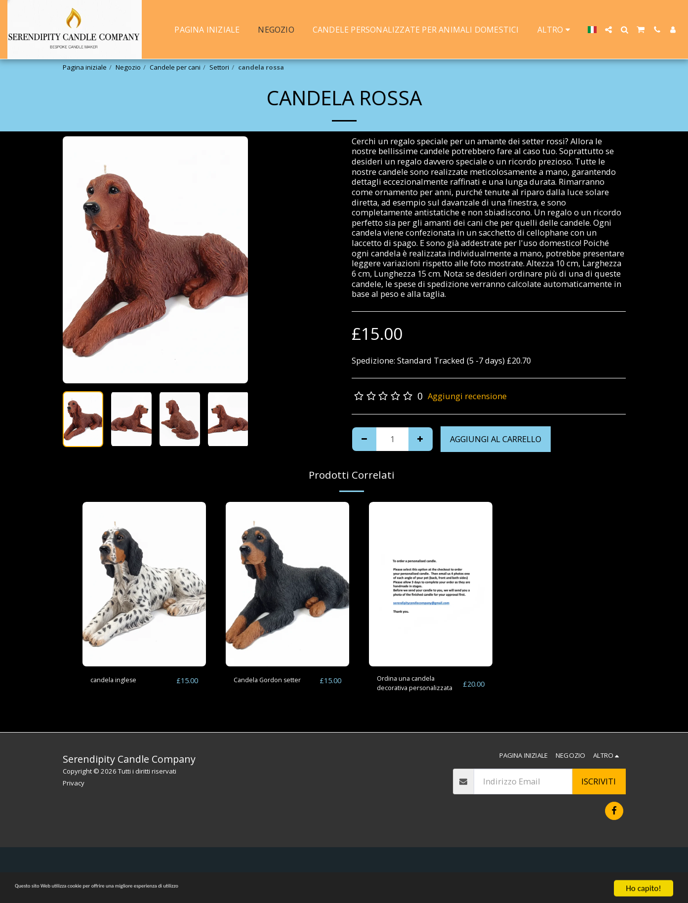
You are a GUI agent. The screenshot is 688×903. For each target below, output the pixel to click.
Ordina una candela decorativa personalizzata (414, 686)
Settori (219, 67)
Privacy (73, 783)
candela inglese (120, 680)
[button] (608, 30)
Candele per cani (175, 67)
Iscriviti (598, 781)
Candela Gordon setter (264, 686)
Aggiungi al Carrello (495, 439)
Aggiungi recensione (467, 396)
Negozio (128, 67)
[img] (144, 584)
